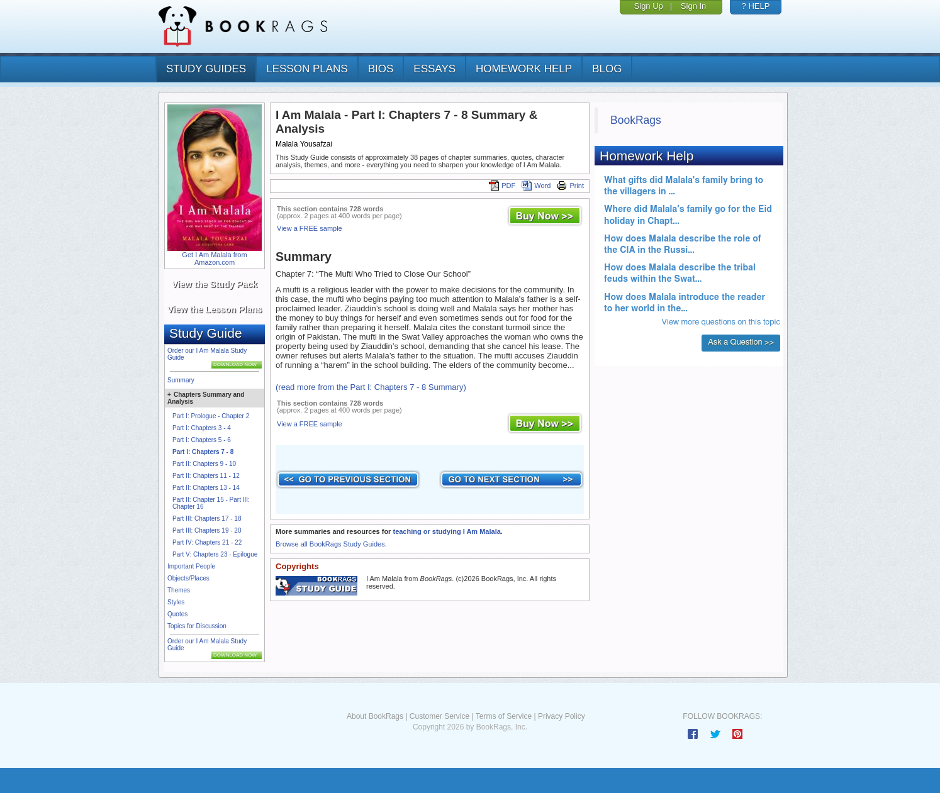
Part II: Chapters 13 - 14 (206, 487)
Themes (178, 590)
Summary (180, 380)
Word (536, 185)
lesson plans (306, 69)
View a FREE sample (309, 228)
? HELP (756, 6)
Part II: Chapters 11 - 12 (206, 475)
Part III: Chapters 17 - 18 (207, 518)
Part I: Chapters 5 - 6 (201, 439)
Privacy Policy (561, 716)
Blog (607, 69)
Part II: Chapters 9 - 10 (204, 463)
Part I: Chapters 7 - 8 (202, 451)
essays (434, 69)
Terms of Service (504, 716)
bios (381, 69)
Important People (191, 566)
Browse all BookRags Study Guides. (331, 544)
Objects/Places (188, 578)
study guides (206, 69)
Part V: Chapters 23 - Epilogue (214, 554)
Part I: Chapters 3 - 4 (201, 427)
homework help (524, 69)
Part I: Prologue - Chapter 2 (210, 416)
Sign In (693, 6)
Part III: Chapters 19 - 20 (207, 530)
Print (570, 185)
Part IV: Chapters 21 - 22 (207, 542)
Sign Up (648, 6)
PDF (502, 185)
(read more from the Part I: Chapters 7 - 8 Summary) (371, 387)
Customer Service (439, 716)
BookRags (635, 120)
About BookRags (375, 716)
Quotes (177, 614)
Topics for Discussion (197, 626)
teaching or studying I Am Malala (446, 531)
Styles (175, 602)
